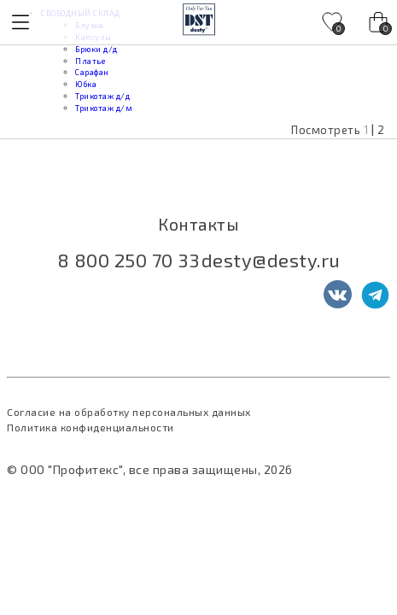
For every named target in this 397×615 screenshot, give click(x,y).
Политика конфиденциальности (90, 427)
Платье (90, 61)
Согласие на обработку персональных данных (129, 412)
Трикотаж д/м (103, 108)
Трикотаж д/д (102, 96)
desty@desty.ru (271, 260)
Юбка (85, 84)
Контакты (198, 224)
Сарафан (92, 72)
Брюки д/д (96, 49)
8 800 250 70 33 (128, 260)
